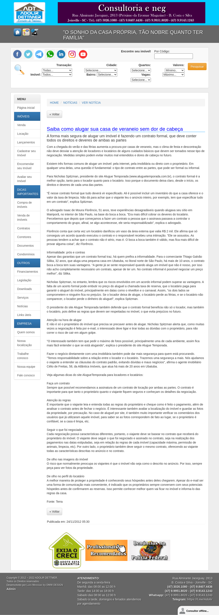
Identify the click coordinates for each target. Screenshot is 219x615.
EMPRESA (24, 323)
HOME (54, 102)
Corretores (24, 237)
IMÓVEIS (23, 116)
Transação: (64, 65)
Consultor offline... (197, 611)
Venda (21, 125)
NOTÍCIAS (70, 102)
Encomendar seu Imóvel (25, 166)
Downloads (24, 289)
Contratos (23, 228)
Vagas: (146, 74)
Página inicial (26, 107)
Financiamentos (27, 271)
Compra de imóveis (24, 204)
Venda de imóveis (23, 217)
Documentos (25, 245)
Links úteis (24, 315)
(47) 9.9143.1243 (201, 595)
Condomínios (26, 254)
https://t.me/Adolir (199, 599)
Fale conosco (26, 375)
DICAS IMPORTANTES (27, 192)
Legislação (24, 280)
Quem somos (26, 332)
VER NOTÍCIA (91, 102)
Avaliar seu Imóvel (24, 179)
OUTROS (23, 263)
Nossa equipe (26, 366)
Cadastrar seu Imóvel (26, 153)
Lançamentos (26, 142)
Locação (22, 133)
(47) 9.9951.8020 (176, 595)
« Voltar (54, 114)
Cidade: (111, 65)
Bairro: (91, 74)
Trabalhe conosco (23, 356)
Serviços (23, 297)
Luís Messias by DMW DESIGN (45, 585)
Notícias (22, 306)
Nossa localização (24, 343)
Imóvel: (36, 74)
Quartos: (144, 65)
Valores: (178, 65)
